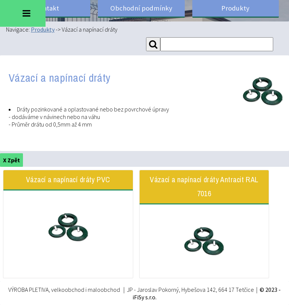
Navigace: (18, 29)
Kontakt (47, 8)
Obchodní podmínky (141, 8)
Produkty (235, 8)
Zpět (14, 160)
